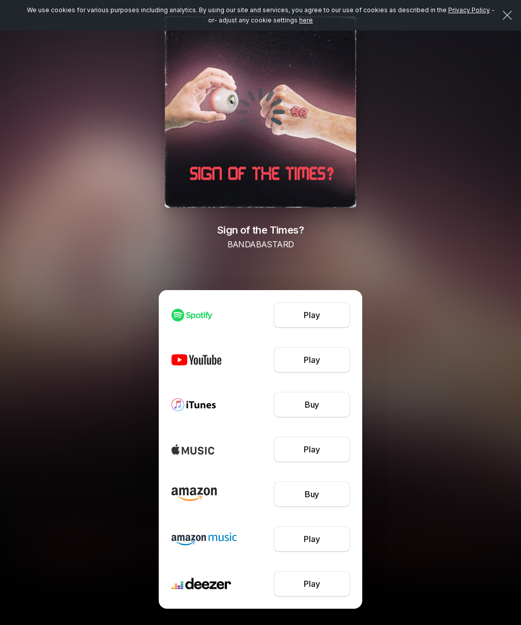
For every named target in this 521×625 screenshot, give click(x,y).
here (306, 20)
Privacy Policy (469, 10)
